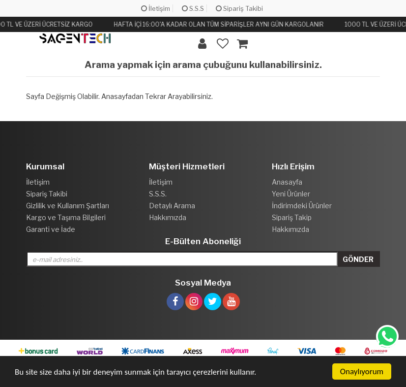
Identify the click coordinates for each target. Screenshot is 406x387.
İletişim (155, 8)
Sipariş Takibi (239, 8)
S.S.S (193, 8)
